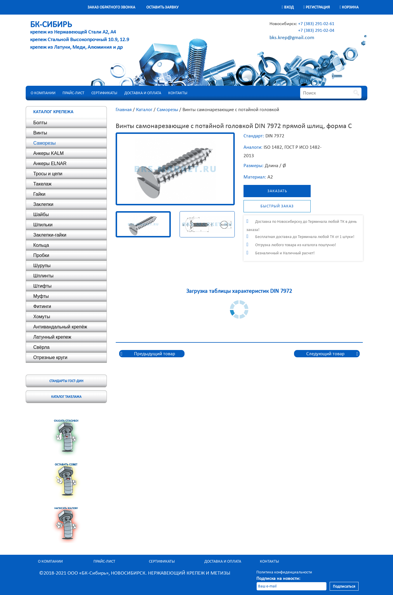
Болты (40, 122)
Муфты (41, 296)
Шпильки (43, 224)
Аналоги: (253, 147)
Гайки (39, 194)
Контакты (177, 92)
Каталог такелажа (66, 397)
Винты (40, 132)
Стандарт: (254, 136)
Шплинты (43, 275)
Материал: (255, 177)
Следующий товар (325, 354)
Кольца (41, 245)
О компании (43, 92)
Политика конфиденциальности (284, 572)
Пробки (41, 255)
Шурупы (42, 265)
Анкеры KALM (48, 153)
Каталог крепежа (53, 111)
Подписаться (344, 586)
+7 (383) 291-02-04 (316, 30)
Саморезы (44, 143)
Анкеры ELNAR (50, 163)
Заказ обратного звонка (111, 7)
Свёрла (41, 347)
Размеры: (254, 165)
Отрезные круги (50, 357)
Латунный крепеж (52, 337)
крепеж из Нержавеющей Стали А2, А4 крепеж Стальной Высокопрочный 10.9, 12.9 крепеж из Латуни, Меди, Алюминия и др (79, 36)
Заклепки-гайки (49, 234)
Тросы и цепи (47, 173)
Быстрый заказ (277, 206)
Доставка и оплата (142, 92)
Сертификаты (104, 92)
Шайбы (41, 214)
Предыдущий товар (154, 354)
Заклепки (43, 204)
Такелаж (42, 183)
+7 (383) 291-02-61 (316, 23)
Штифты (42, 286)
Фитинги (42, 306)
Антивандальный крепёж (60, 326)
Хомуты (41, 316)
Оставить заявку (162, 7)
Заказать (277, 190)
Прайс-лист (73, 92)
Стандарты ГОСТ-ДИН (66, 381)
